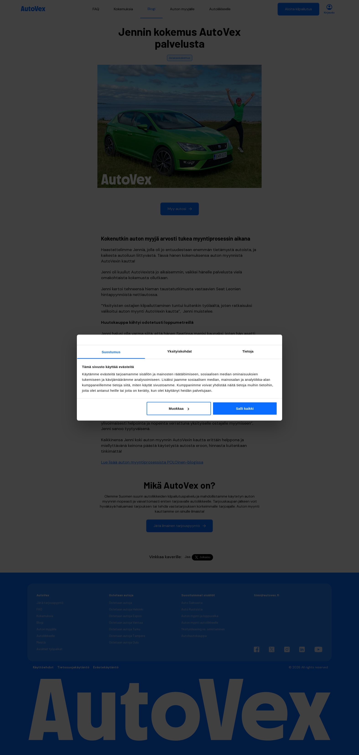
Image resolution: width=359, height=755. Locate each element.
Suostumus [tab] (111, 352)
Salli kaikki (245, 408)
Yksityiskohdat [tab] (179, 351)
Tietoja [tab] (248, 351)
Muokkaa (179, 408)
